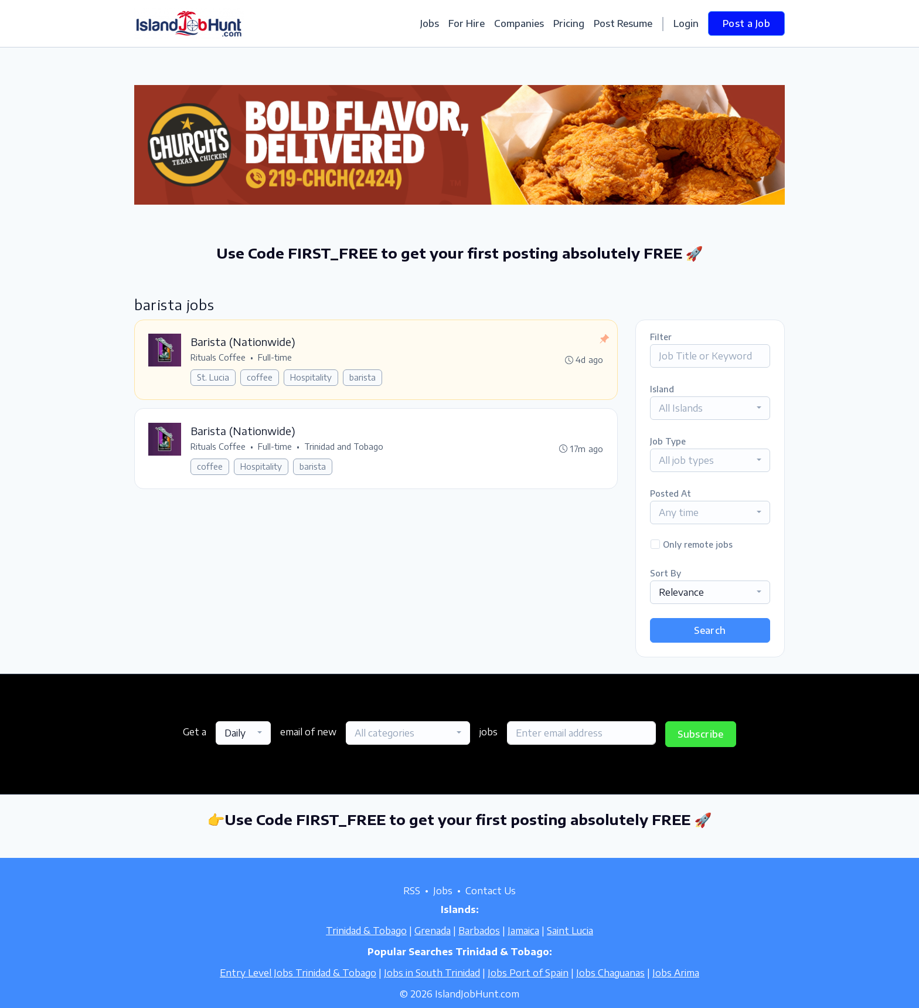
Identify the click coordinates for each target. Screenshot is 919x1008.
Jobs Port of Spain (528, 973)
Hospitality (311, 378)
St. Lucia (214, 378)
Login (686, 23)
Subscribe (701, 734)
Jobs (429, 23)
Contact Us (490, 891)
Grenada (432, 930)
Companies (519, 23)
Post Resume (623, 23)
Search (710, 630)
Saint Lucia (570, 930)
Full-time (275, 358)
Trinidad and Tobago (344, 448)
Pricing (568, 23)
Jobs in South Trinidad (432, 973)
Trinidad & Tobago (366, 930)
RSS (411, 891)
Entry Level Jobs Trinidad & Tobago (298, 973)
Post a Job (746, 23)
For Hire (466, 23)
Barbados (479, 930)
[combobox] (710, 408)
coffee (260, 378)
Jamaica (523, 930)
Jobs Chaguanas (610, 973)
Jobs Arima (675, 973)
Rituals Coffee (218, 358)
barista (363, 378)
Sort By (665, 573)
